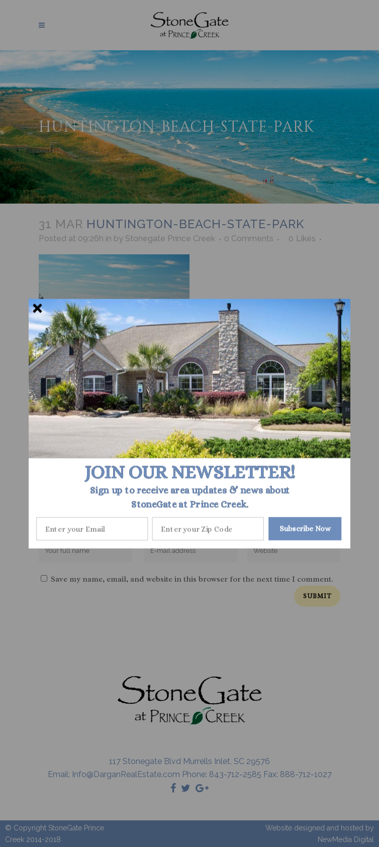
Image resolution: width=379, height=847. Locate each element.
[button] (190, 472)
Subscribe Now (305, 528)
